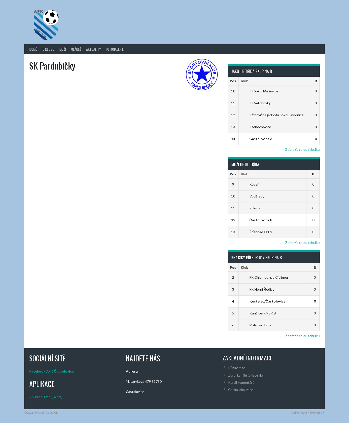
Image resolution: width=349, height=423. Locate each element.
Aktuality (93, 49)
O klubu (48, 49)
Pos (233, 81)
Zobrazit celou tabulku (302, 149)
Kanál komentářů (241, 382)
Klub (244, 81)
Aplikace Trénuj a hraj (45, 397)
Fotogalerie (115, 49)
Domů (33, 49)
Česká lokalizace (240, 389)
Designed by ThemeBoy (308, 412)
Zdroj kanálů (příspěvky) (246, 375)
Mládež (76, 49)
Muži (62, 49)
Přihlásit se (236, 368)
